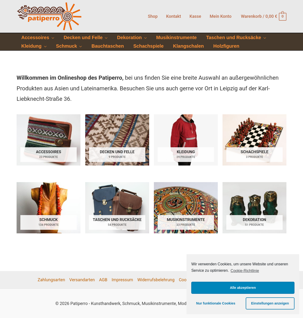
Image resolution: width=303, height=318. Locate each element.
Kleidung (31, 46)
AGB (103, 279)
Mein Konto (221, 16)
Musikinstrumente (176, 37)
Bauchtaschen (107, 46)
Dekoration (129, 37)
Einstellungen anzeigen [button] (270, 303)
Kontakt (173, 16)
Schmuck (66, 46)
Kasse (195, 16)
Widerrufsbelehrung (155, 279)
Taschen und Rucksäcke (233, 37)
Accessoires (35, 37)
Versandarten (82, 279)
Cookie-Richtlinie (245, 271)
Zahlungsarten (51, 279)
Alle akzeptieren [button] (243, 288)
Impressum (122, 279)
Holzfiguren (226, 46)
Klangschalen (188, 46)
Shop (152, 16)
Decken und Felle (83, 37)
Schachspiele (148, 46)
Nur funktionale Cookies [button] (216, 303)
